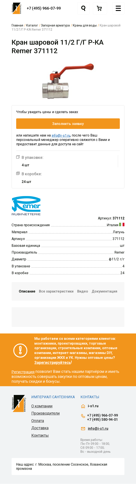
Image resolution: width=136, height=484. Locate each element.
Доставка (40, 428)
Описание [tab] (27, 291)
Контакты (40, 435)
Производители (45, 413)
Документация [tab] (104, 291)
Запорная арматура (55, 25)
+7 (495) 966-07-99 (44, 8)
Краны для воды (85, 25)
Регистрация (23, 372)
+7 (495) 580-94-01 (102, 419)
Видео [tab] (82, 291)
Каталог (32, 25)
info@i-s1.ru (61, 136)
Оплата (37, 420)
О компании (41, 406)
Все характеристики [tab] (56, 291)
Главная (17, 25)
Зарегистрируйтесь (52, 362)
